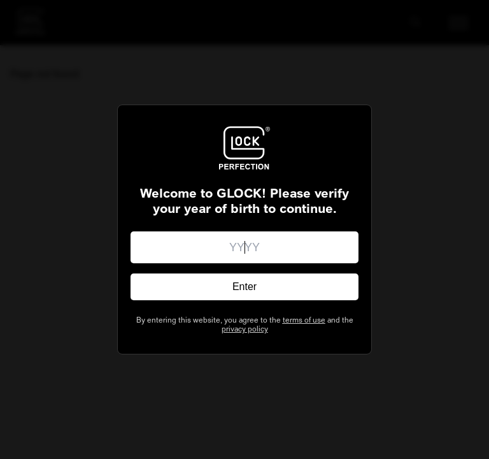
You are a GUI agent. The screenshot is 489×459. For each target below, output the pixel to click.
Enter (244, 286)
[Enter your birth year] (244, 247)
